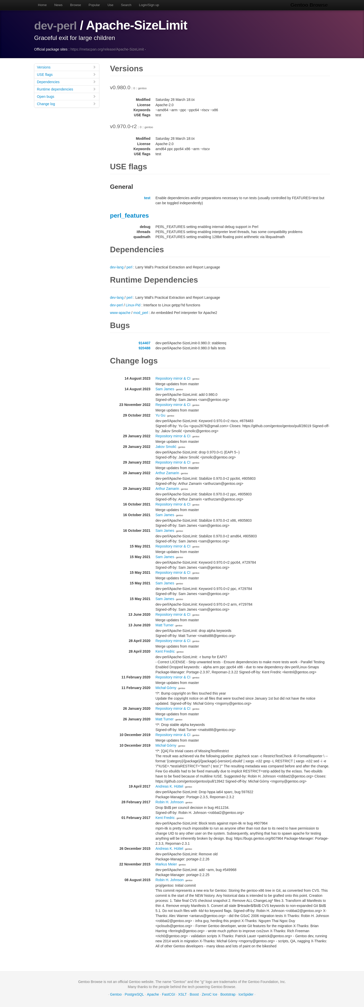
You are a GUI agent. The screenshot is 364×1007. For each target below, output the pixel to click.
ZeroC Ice (209, 994)
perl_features (129, 215)
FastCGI (168, 994)
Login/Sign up (149, 5)
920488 (144, 348)
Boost (194, 994)
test (147, 198)
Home (42, 5)
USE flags (66, 74)
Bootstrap (228, 994)
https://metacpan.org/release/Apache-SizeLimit (107, 49)
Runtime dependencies (66, 89)
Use (110, 5)
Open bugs (66, 96)
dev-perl (57, 25)
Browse (75, 5)
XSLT (182, 994)
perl (129, 267)
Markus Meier (166, 864)
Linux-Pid (133, 305)
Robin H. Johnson (169, 802)
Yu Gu (160, 415)
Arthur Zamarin (167, 473)
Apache (153, 994)
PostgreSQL (134, 994)
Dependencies (66, 82)
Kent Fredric (165, 651)
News (58, 5)
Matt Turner (164, 625)
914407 (144, 343)
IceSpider (245, 994)
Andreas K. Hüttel (169, 786)
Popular (94, 5)
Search (126, 5)
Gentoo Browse (311, 5)
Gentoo (116, 994)
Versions (66, 67)
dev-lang (117, 267)
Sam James (164, 389)
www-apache (120, 313)
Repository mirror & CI (172, 378)
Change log (66, 104)
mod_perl (140, 313)
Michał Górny (165, 688)
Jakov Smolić (165, 447)
